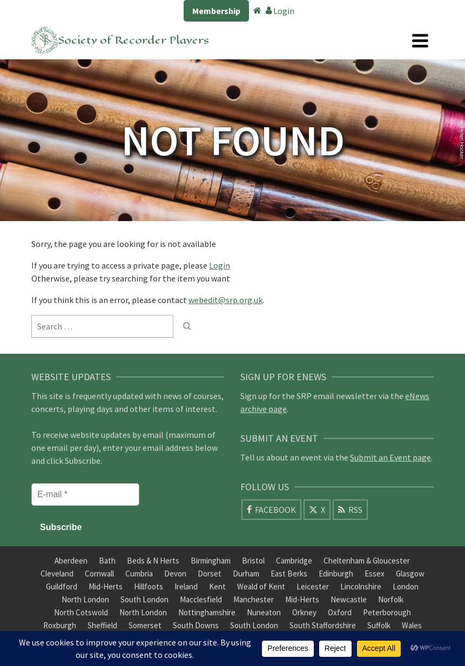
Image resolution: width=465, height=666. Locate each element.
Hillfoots (148, 586)
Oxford (340, 612)
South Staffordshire (322, 625)
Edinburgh (336, 573)
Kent (217, 586)
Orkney (304, 612)
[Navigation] (420, 40)
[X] (317, 509)
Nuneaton (264, 612)
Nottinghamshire (206, 612)
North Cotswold (81, 612)
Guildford (61, 586)
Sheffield (102, 625)
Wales (412, 625)
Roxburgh (59, 625)
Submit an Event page (390, 457)
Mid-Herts (106, 586)
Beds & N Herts (153, 560)
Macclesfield (201, 599)
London (406, 586)
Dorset (209, 573)
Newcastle (349, 599)
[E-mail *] (85, 494)
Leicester (312, 586)
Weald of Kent (261, 586)
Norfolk (390, 599)
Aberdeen (71, 560)
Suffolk (378, 625)
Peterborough (387, 612)
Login (280, 10)
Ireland (186, 586)
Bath (107, 560)
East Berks (289, 573)
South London (144, 599)
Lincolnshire (360, 586)
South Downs (196, 625)
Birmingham (211, 560)
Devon (175, 573)
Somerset (145, 625)
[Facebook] (271, 509)
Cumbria (139, 573)
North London (85, 599)
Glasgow (410, 573)
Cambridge (294, 560)
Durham (246, 573)
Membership (216, 10)
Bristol (253, 560)
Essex (375, 573)
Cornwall (99, 573)
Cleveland (57, 573)
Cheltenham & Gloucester (367, 560)
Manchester (253, 599)
